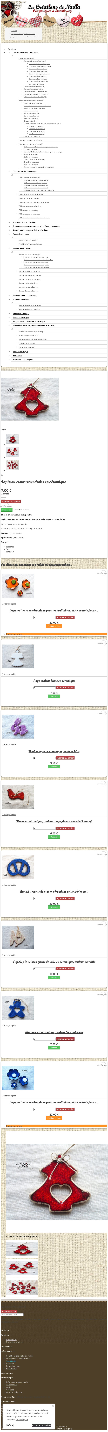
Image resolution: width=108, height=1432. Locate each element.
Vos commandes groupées (23, 359)
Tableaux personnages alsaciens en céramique (34, 202)
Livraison (10, 1363)
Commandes (11, 1384)
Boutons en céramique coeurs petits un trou (38, 260)
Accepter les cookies (41, 1425)
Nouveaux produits (14, 1342)
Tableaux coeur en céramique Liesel (35, 183)
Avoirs (8, 1387)
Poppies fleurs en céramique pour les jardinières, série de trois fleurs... (54, 610)
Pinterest (10, 551)
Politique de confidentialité (18, 1358)
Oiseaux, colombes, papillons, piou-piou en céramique (41, 123)
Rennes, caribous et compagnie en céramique (39, 167)
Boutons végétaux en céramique (29, 279)
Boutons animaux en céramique (29, 271)
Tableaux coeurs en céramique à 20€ (36, 188)
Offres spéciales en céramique (24, 222)
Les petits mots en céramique (28, 287)
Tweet (8, 549)
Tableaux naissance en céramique (30, 206)
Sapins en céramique (31, 164)
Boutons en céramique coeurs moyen (36, 262)
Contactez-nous (13, 1366)
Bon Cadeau (17, 356)
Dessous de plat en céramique (24, 295)
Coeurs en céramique (26, 58)
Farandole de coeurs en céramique (35, 97)
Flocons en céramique (31, 149)
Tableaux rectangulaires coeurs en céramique (39, 190)
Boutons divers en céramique (28, 291)
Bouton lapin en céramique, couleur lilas (54, 751)
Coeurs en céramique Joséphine (39, 64)
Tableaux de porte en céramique (29, 214)
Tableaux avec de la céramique (24, 171)
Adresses (10, 1389)
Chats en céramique (30, 121)
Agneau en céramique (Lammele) (34, 108)
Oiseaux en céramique (36, 126)
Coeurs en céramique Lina (37, 76)
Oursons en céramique (31, 116)
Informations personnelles (17, 1382)
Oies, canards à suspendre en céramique (37, 106)
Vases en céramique (20, 352)
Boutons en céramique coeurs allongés (37, 267)
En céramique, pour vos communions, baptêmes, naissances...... (36, 226)
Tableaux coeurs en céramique (29, 178)
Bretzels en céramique (31, 162)
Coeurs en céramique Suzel (38, 79)
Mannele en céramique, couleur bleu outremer (54, 1032)
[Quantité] (3, 496)
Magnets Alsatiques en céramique (30, 305)
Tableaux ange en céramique (28, 210)
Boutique (12, 49)
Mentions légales (64, 1428)
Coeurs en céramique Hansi (38, 69)
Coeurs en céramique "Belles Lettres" (36, 94)
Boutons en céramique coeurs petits (36, 257)
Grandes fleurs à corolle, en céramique (31, 332)
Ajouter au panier (11, 502)
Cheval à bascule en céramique (34, 159)
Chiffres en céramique (21, 314)
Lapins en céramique (31, 111)
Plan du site (11, 1368)
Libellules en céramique (27, 343)
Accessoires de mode (21, 234)
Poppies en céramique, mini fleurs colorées (33, 339)
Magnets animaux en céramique (29, 309)
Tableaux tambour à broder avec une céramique (34, 218)
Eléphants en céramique (32, 136)
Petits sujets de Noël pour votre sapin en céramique (41, 147)
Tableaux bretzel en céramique (29, 198)
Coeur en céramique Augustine (39, 74)
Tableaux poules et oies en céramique (31, 194)
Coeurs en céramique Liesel (38, 71)
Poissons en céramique (31, 113)
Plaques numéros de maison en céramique (29, 321)
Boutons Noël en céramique (28, 283)
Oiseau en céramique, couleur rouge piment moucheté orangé (54, 821)
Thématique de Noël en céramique (30, 144)
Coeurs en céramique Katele (38, 81)
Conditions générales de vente (19, 1356)
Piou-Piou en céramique (36, 134)
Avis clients (11, 1361)
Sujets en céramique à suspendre (25, 52)
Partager (10, 546)
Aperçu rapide (9, 603)
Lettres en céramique (21, 318)
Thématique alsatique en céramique (31, 140)
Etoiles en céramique (31, 157)
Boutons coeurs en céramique (29, 255)
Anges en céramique (30, 154)
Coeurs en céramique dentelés (34, 86)
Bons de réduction (14, 1392)
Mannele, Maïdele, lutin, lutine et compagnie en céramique (43, 152)
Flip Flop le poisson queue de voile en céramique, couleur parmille (54, 962)
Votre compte (7, 1373)
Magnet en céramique (21, 299)
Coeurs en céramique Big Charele (40, 66)
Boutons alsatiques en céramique (30, 275)
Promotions (11, 1339)
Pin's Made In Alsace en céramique (30, 244)
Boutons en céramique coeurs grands (36, 265)
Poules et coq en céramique (33, 103)
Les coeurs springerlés (36, 84)
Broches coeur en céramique (28, 240)
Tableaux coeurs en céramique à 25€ (36, 185)
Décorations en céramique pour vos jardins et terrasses (33, 325)
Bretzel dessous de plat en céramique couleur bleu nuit (54, 891)
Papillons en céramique (36, 131)
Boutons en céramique (21, 248)
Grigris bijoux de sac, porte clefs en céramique (30, 230)
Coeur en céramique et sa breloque (35, 92)
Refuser (10, 1425)
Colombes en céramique (37, 129)
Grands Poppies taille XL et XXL (29, 335)
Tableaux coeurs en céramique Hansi (36, 180)
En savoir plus (22, 1419)
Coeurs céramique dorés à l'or (33, 89)
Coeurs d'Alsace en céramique (34, 61)
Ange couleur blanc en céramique (54, 681)
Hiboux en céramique (31, 118)
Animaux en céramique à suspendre (30, 101)
